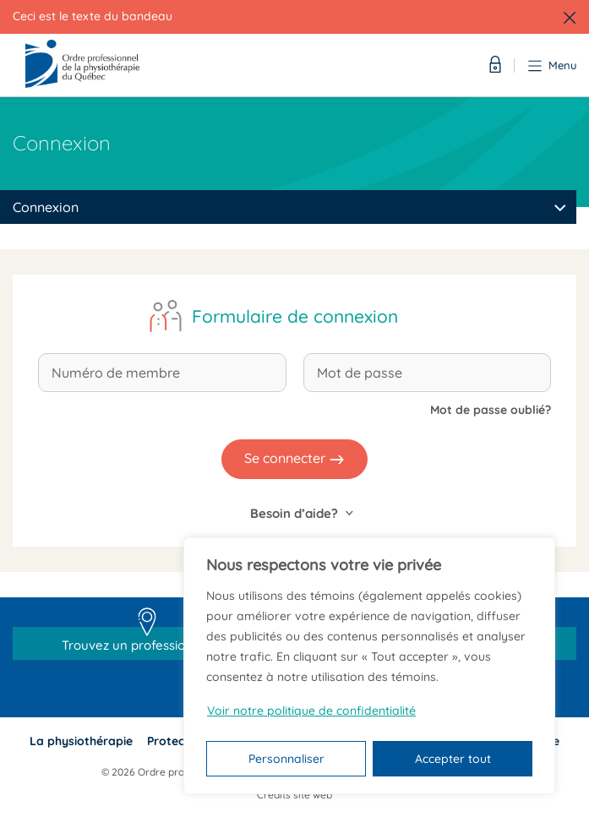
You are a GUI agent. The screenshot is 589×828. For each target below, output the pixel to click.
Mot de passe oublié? (490, 409)
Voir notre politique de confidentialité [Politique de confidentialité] (311, 710)
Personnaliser (286, 758)
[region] (369, 665)
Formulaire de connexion (295, 316)
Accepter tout (453, 758)
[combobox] (288, 207)
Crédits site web (294, 794)
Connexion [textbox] (46, 207)
